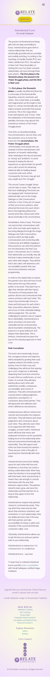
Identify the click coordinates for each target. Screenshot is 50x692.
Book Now (25, 19)
